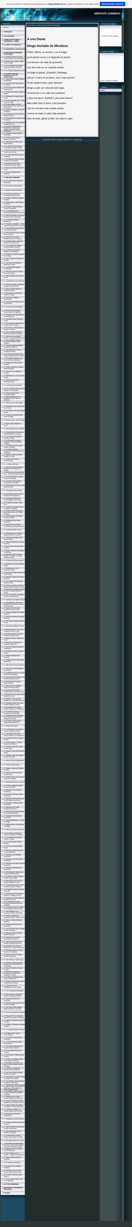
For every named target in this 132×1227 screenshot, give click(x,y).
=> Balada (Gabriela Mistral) (13, 190)
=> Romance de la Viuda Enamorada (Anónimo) (12, 938)
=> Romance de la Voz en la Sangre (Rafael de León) (13, 881)
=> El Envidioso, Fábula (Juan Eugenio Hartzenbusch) (13, 872)
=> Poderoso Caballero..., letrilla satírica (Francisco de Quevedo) (14, 224)
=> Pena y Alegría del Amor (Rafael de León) (13, 289)
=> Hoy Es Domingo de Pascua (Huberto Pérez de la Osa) (14, 216)
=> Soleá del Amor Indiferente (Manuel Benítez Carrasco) (13, 534)
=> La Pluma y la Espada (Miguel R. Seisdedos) (12, 250)
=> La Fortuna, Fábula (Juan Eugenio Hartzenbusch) (13, 1047)
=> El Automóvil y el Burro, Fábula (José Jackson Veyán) (13, 1136)
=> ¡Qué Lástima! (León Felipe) (14, 429)
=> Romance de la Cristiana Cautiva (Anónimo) (13, 955)
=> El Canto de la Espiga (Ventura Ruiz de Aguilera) (12, 311)
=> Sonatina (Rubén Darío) (12, 530)
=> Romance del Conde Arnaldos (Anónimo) (11, 808)
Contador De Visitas (111, 80)
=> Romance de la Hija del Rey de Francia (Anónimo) (14, 812)
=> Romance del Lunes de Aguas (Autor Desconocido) (13, 1171)
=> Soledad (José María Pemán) (14, 600)
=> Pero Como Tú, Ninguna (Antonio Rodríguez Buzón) (13, 995)
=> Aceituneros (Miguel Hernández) (11, 298)
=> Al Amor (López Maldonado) (14, 760)
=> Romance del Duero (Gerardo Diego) (11, 380)
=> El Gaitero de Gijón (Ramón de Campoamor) (14, 315)
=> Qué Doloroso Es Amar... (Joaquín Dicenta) (13, 350)
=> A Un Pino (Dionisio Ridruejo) (14, 1012)
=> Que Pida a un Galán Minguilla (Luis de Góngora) (13, 237)
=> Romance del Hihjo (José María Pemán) (13, 538)
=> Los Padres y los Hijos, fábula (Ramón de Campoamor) (14, 734)
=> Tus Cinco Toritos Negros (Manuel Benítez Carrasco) (13, 1008)
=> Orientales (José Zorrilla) (13, 490)
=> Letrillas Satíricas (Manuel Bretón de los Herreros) (13, 242)
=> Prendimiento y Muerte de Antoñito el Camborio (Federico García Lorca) (14, 604)
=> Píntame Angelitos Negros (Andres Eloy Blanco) (13, 346)
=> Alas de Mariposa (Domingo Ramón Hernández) (14, 1127)
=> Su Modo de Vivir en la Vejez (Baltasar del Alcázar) (14, 673)
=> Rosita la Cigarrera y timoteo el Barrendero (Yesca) (14, 982)
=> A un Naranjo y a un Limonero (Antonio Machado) (13, 912)
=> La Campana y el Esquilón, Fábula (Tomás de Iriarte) (13, 730)
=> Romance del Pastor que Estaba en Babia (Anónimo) (13, 942)
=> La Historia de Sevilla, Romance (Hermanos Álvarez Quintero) (13, 903)
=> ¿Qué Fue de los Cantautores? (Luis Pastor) (12, 986)
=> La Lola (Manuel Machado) (13, 991)
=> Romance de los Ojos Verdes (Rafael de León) (14, 695)
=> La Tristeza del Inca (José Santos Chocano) (13, 446)
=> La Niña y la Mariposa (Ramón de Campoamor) (12, 1069)
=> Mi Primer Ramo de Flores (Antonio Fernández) (13, 951)
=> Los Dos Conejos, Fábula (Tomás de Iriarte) (13, 1073)
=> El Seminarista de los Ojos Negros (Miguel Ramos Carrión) (14, 354)
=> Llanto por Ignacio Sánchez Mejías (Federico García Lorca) (14, 586)
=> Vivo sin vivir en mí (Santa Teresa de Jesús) (13, 272)
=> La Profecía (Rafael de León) (14, 71)
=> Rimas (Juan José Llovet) (13, 403)
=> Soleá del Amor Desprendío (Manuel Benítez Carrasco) (14, 433)
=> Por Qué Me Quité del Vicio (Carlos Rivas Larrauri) (14, 324)
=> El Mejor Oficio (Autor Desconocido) (12, 1034)
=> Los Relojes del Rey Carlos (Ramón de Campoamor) (14, 494)
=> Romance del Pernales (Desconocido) (12, 682)
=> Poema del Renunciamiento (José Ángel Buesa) (14, 229)
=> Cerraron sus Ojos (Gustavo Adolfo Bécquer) (14, 114)
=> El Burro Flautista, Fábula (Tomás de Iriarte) (13, 786)
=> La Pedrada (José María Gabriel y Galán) (13, 838)
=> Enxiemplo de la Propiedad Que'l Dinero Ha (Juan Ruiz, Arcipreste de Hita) (13, 717)
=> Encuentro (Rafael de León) (14, 626)
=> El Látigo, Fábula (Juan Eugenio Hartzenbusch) (12, 721)
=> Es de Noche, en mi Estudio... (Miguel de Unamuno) (14, 1153)
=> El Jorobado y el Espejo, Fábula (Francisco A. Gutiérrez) (14, 708)
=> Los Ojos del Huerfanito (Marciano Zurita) (12, 263)
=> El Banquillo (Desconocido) (13, 560)
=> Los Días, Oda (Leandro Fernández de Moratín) (12, 481)
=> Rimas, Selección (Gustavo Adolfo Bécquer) (14, 367)
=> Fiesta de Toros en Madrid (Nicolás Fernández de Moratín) (14, 1016)
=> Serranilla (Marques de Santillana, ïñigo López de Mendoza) (12, 398)
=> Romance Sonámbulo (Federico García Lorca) (12, 608)
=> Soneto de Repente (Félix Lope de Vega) (13, 415)
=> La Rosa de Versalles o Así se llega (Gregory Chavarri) (13, 885)
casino (102, 80)
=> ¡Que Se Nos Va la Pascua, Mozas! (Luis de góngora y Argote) (14, 468)
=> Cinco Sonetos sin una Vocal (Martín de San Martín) (14, 389)
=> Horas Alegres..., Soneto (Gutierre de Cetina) (13, 743)
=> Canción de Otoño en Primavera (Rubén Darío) (12, 194)
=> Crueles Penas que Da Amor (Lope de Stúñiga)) (14, 777)
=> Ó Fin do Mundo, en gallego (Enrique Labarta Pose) (14, 595)
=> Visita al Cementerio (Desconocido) (11, 459)
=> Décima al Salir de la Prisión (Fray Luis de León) (14, 151)
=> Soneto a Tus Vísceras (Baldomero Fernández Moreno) (14, 699)
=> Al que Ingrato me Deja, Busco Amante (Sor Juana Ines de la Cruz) (14, 105)
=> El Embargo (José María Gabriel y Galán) (13, 294)
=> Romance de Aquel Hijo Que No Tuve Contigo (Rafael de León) (14, 590)
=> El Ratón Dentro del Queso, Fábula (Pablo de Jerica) (14, 703)
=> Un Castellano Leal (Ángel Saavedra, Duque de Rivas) (13, 66)
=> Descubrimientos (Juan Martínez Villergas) (12, 1131)
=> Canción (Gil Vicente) (12, 765)
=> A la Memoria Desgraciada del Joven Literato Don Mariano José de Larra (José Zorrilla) (14, 1145)
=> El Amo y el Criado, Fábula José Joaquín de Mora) (13, 1060)
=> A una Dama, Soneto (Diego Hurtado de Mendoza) (14, 1082)
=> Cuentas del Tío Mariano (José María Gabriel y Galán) (13, 147)
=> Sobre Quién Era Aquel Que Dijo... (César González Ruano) (14, 473)
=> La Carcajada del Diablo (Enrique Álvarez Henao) (12, 246)
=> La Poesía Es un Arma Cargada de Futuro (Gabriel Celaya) (13, 442)
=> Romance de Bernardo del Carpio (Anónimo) (13, 851)
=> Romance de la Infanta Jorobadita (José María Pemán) (14, 525)
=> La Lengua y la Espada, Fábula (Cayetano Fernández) (13, 834)
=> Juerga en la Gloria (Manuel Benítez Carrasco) (14, 898)
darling (102, 90)
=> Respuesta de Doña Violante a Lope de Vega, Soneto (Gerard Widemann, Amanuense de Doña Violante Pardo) (14, 1087)
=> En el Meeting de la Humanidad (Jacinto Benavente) (14, 211)
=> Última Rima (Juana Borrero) (14, 665)
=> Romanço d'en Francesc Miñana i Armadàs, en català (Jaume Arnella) (13, 555)
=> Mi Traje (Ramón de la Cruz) (14, 1140)
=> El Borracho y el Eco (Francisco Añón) (11, 569)
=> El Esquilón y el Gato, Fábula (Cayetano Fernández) (14, 1077)
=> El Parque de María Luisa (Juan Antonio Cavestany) (13, 359)
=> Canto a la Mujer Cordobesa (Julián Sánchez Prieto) (14, 285)
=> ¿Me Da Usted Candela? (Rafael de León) (13, 455)
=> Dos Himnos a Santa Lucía (13, 960)
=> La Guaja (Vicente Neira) (13, 385)
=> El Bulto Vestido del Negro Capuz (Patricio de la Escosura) (14, 57)
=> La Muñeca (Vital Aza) (12, 1162)
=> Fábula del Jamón (10, 726)
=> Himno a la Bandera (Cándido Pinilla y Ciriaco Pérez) (14, 916)
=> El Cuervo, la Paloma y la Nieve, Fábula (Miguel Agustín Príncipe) (13, 1064)
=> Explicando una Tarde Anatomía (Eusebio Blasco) (12, 164)
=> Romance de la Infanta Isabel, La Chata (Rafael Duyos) (14, 337)
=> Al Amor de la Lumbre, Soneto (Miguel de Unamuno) (13, 1097)
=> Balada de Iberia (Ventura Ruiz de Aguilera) (13, 1149)
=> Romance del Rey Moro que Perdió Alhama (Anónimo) (14, 799)
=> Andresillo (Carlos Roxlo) (13, 186)
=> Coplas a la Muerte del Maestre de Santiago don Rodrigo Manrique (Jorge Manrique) (12, 129)
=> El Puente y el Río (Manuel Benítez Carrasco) (13, 328)
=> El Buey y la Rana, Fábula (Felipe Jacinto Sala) (13, 877)
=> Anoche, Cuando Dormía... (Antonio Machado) (13, 207)
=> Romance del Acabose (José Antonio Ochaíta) (14, 1003)
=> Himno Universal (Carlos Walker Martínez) (13, 933)
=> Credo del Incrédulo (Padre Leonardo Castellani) (13, 507)
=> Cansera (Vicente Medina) (13, 307)
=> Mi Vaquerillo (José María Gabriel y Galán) (13, 516)
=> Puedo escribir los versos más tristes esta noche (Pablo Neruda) (13, 512)
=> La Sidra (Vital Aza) (11, 464)
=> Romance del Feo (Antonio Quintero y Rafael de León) (13, 894)
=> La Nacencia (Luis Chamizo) (14, 281)
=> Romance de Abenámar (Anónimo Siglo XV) (12, 643)
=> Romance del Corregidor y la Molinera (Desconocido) (14, 678)
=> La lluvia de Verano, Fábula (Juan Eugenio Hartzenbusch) (14, 907)
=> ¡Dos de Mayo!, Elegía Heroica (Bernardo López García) (12, 341)
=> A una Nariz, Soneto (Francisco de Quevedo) (11, 712)
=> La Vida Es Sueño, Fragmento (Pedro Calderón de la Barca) (14, 451)
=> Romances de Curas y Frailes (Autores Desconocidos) (14, 690)
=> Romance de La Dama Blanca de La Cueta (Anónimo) (14, 946)
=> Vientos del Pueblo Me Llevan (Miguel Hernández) (12, 499)
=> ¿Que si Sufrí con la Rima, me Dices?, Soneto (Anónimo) (13, 1106)
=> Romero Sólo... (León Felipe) (14, 420)
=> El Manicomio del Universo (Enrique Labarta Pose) (13, 634)
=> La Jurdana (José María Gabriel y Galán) (12, 437)
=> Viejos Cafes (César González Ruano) (11, 393)
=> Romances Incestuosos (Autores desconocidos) (12, 686)
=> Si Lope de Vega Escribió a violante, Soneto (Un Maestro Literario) (13, 1092)
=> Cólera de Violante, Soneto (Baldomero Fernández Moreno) (14, 1101)
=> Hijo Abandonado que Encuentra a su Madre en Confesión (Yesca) (12, 973)
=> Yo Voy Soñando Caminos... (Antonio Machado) (14, 477)
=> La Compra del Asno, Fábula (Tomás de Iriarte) (14, 929)
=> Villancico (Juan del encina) (14, 829)
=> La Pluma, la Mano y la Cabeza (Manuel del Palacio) (13, 1110)
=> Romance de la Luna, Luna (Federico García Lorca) (13, 630)
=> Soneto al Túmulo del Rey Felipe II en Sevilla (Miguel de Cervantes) (13, 964)
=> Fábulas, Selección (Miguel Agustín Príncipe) (13, 756)
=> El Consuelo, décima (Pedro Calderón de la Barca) (14, 160)
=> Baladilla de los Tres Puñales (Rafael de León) (14, 123)
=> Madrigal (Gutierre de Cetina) (14, 782)
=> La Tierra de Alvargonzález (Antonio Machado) (13, 977)
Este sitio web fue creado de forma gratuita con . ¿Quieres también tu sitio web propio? (66, 4)
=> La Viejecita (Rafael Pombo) (14, 1029)
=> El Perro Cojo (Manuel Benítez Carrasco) (12, 138)
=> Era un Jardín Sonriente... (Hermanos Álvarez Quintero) (13, 332)
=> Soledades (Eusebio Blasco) (14, 1119)
